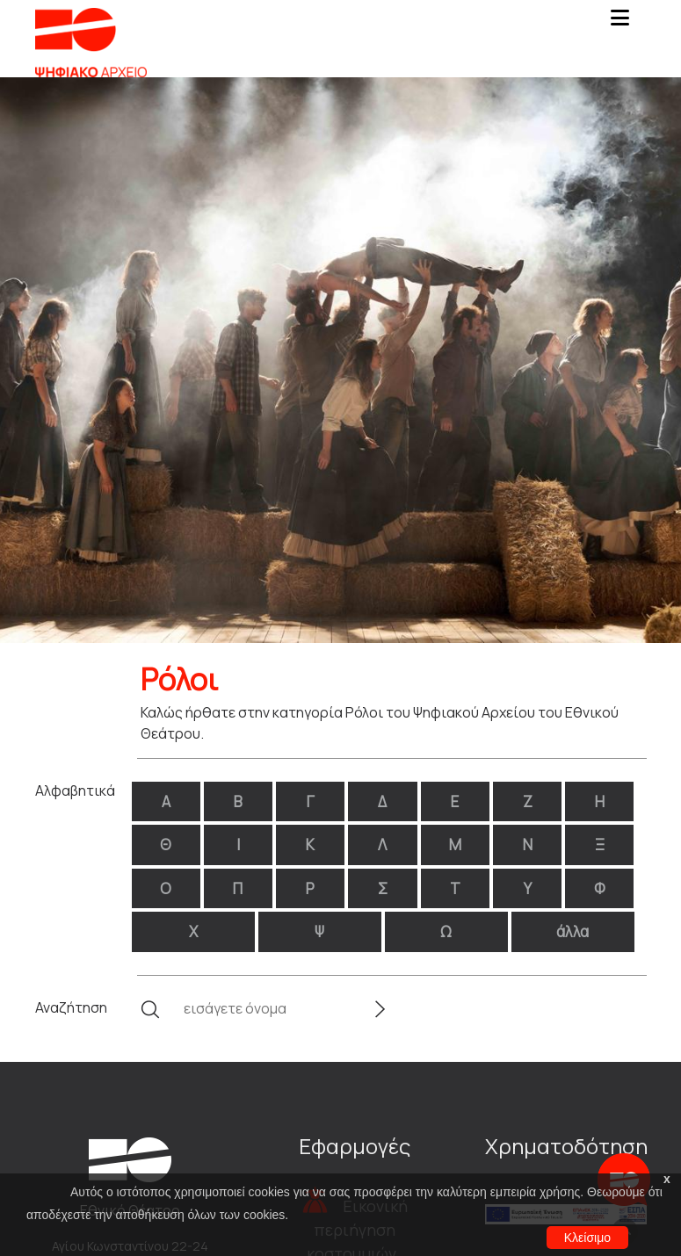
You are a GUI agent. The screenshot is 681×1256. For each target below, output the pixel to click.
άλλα (572, 931)
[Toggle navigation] (620, 23)
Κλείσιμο (587, 1238)
